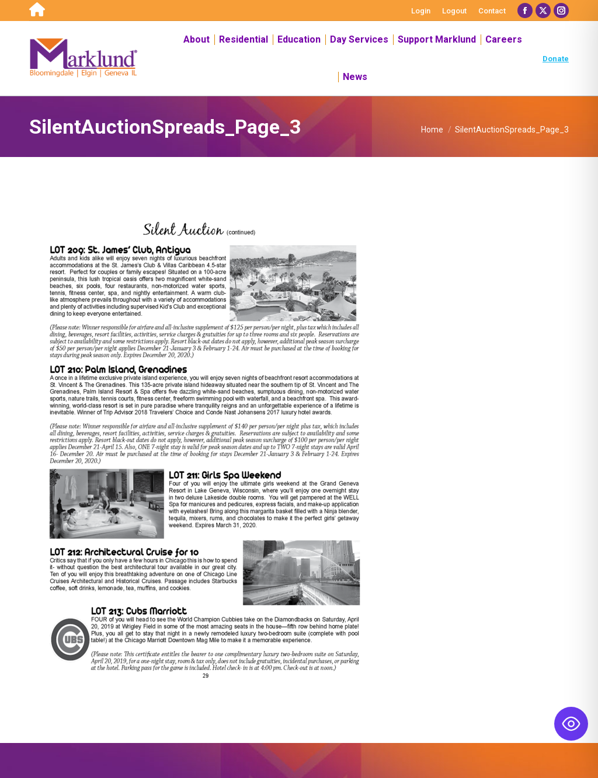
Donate (556, 58)
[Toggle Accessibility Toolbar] (571, 724)
